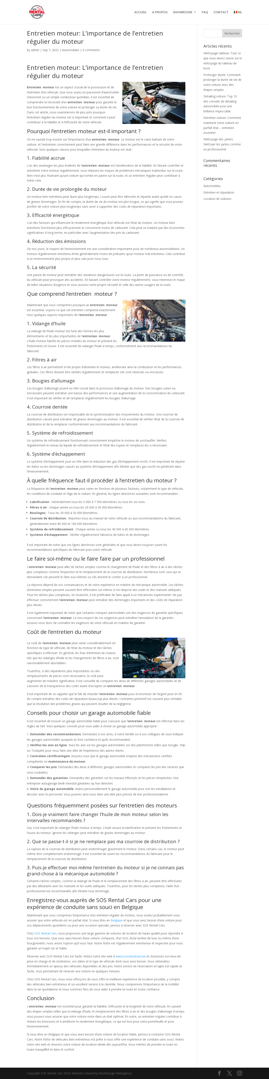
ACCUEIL (140, 12)
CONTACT (221, 12)
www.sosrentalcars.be (131, 956)
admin (35, 50)
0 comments (91, 50)
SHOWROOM (182, 12)
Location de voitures (217, 199)
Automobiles (70, 50)
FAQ (205, 12)
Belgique (117, 920)
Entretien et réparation (218, 192)
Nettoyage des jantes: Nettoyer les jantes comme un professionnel (222, 144)
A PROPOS (159, 12)
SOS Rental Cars (45, 933)
